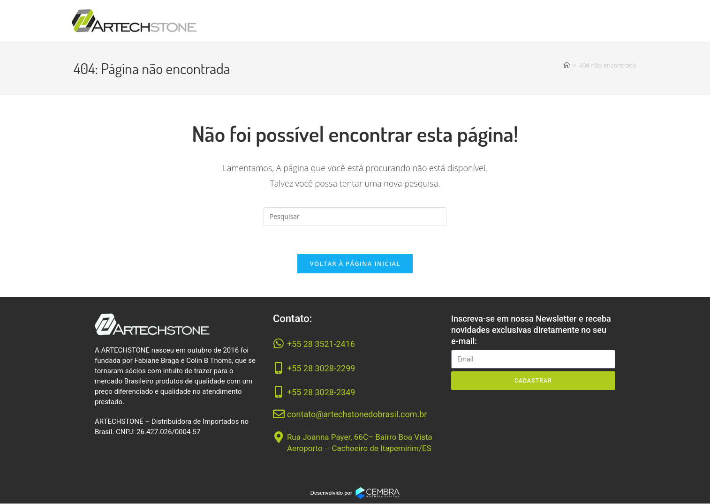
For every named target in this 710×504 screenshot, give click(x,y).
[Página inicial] (567, 65)
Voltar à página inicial (355, 264)
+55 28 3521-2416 (321, 344)
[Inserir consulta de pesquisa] (355, 216)
